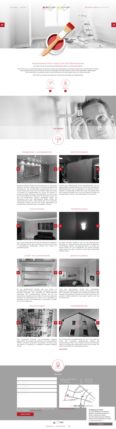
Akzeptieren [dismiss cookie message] (101, 424)
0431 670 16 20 (104, 7)
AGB (69, 426)
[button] (100, 45)
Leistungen (14, 7)
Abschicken (25, 414)
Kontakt (23, 7)
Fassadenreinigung (76, 66)
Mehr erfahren (63, 349)
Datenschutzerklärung (96, 420)
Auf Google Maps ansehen (67, 408)
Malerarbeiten (59, 66)
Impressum (49, 426)
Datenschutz (60, 426)
